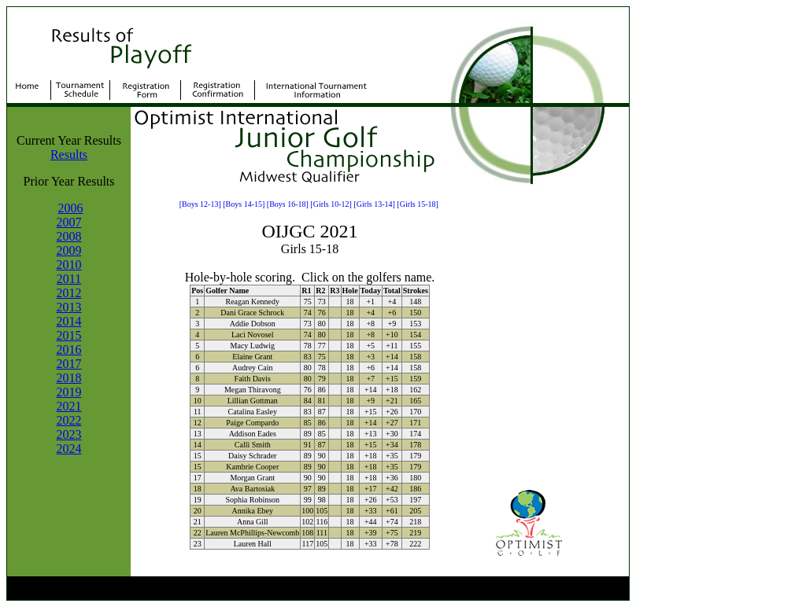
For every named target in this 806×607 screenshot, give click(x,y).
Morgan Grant (252, 477)
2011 (69, 278)
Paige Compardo (252, 422)
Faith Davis (253, 378)
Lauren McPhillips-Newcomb (252, 532)
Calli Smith (253, 444)
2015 (69, 335)
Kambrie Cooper (252, 466)
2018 (69, 377)
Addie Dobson (252, 323)
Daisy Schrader (252, 455)
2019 (69, 392)
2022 (69, 420)
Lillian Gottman (252, 400)
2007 (69, 222)
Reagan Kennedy (252, 301)
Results (68, 154)
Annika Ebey (253, 510)
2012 (69, 293)
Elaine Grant (252, 356)
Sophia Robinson (252, 499)
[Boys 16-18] (288, 204)
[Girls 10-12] (331, 204)
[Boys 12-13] (200, 204)
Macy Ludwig (253, 345)
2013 (69, 307)
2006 (70, 208)
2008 (69, 236)
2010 (69, 264)
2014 (69, 321)
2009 (69, 250)
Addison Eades (252, 433)
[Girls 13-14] (374, 204)
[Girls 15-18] (417, 204)
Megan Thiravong (252, 389)
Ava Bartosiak (252, 488)
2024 (69, 448)
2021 (69, 406)
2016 (69, 349)
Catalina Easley (252, 411)
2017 (69, 363)
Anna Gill (252, 521)
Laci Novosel (252, 334)
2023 (69, 434)
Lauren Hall (253, 543)
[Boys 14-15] (243, 204)
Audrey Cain (252, 367)
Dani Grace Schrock (252, 312)
